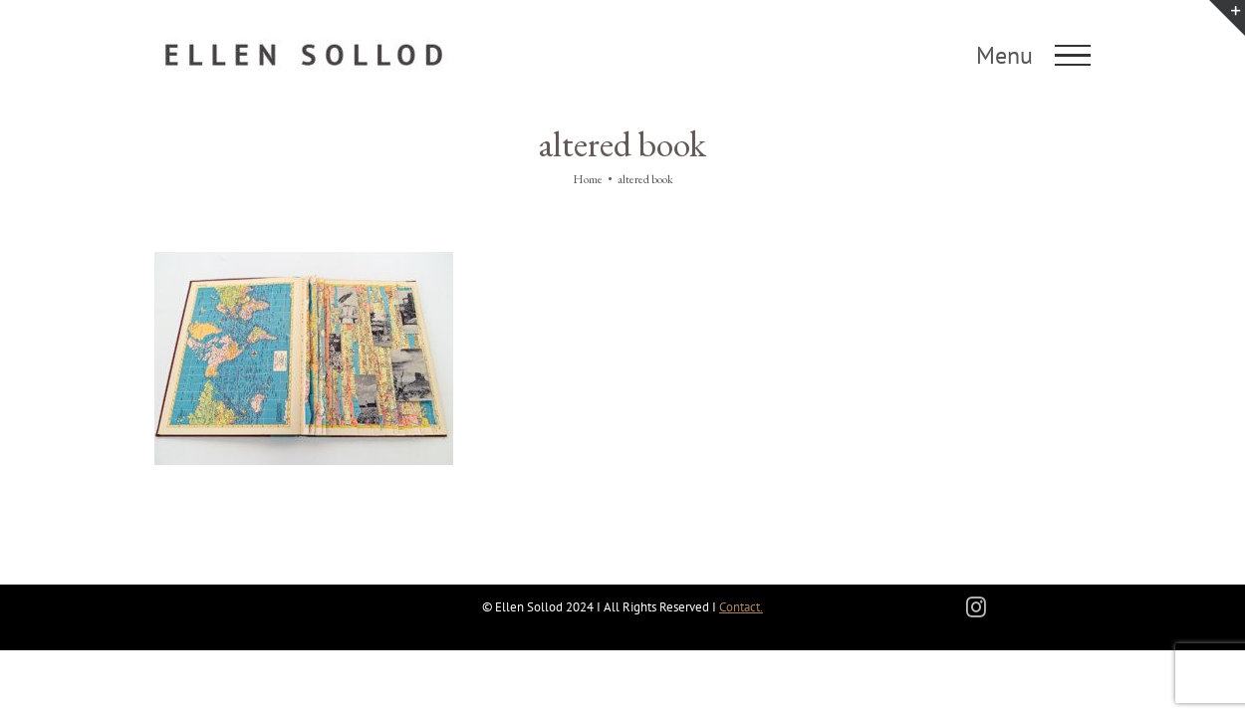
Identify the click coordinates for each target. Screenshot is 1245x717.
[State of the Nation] (303, 261)
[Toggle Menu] (1073, 56)
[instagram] (976, 607)
